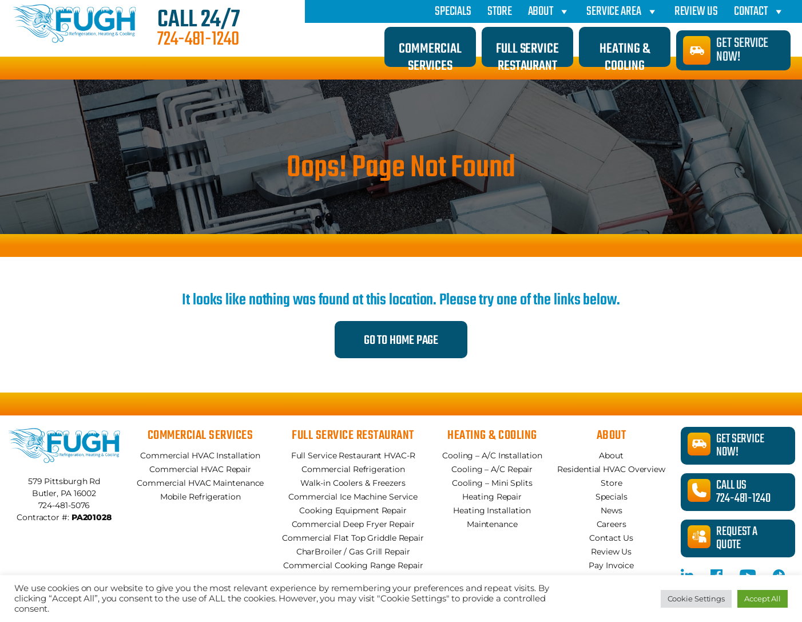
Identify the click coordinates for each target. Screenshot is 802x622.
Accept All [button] (762, 598)
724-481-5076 (64, 505)
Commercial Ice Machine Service (353, 497)
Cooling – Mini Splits (492, 483)
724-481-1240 (198, 40)
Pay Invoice (611, 565)
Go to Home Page (401, 340)
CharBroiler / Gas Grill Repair (353, 551)
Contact (759, 11)
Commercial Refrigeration (353, 469)
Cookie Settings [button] (696, 598)
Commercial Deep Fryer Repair (353, 524)
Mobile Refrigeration (200, 497)
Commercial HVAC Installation (200, 455)
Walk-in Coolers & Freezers (352, 483)
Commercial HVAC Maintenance (200, 483)
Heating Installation (492, 510)
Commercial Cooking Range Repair (353, 565)
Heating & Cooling (624, 52)
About (549, 11)
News (611, 510)
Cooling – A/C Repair (492, 469)
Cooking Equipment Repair (353, 510)
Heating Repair (492, 497)
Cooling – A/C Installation (492, 455)
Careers (611, 524)
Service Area (622, 11)
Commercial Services (430, 52)
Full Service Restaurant (527, 52)
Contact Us (611, 538)
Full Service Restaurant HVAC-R (353, 455)
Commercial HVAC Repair (200, 469)
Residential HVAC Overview (611, 469)
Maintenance (492, 524)
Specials (453, 11)
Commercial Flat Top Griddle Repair (353, 538)
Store (499, 11)
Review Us (696, 11)
